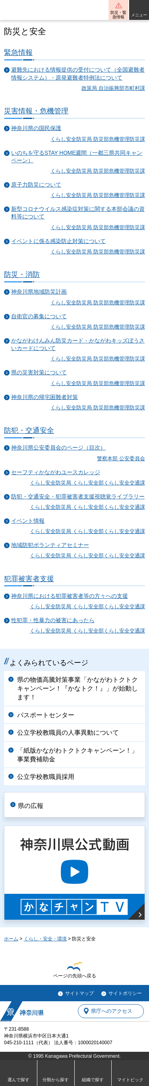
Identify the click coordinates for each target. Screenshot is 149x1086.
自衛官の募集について (39, 316)
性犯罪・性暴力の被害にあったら (53, 620)
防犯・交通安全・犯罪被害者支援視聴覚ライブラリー (78, 497)
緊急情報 (18, 52)
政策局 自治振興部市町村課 (113, 88)
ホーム (11, 939)
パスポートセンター (45, 715)
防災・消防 (22, 274)
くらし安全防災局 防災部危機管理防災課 (97, 139)
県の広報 (30, 805)
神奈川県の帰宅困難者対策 (44, 397)
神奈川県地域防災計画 (39, 292)
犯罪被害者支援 (29, 578)
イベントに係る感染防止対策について (58, 241)
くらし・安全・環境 (45, 939)
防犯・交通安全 (29, 430)
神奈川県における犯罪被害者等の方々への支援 (69, 596)
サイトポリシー (125, 993)
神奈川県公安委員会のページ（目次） (58, 448)
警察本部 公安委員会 (121, 458)
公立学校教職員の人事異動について (68, 732)
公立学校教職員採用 (45, 776)
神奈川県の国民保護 (36, 128)
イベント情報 (28, 521)
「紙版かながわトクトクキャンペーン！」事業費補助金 (77, 755)
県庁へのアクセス (111, 1011)
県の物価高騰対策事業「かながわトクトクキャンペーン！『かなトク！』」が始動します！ (77, 688)
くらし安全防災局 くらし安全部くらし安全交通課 (87, 483)
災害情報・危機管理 (36, 111)
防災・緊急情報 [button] (118, 14)
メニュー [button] (139, 15)
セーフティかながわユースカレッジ (55, 472)
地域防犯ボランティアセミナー (50, 545)
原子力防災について (36, 185)
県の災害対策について (39, 373)
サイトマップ (79, 993)
